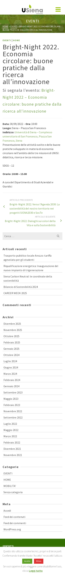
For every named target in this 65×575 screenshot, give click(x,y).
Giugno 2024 (10, 367)
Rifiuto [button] (38, 561)
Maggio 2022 (10, 430)
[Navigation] (58, 9)
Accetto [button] (27, 561)
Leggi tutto (36, 570)
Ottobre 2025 (11, 336)
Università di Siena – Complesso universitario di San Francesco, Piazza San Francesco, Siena (27, 136)
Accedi (7, 510)
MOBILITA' (9, 486)
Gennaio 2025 (11, 348)
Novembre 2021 (12, 455)
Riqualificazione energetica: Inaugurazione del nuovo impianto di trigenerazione (30, 268)
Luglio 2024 (10, 361)
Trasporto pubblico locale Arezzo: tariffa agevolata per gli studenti (27, 257)
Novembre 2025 (12, 330)
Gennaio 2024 (11, 386)
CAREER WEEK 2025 (15, 293)
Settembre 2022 (13, 417)
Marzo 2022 (10, 436)
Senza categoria (13, 492)
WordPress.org (12, 529)
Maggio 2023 (10, 398)
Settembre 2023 (13, 392)
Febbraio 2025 (11, 342)
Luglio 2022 (10, 423)
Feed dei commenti (14, 523)
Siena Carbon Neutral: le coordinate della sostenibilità (27, 278)
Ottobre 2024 (11, 355)
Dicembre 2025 (12, 323)
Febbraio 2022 (11, 442)
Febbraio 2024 (11, 380)
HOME (16, 40)
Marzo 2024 (10, 373)
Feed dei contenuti (14, 517)
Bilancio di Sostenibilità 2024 (20, 287)
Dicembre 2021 (12, 448)
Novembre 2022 (12, 411)
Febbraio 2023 (11, 405)
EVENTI (7, 40)
